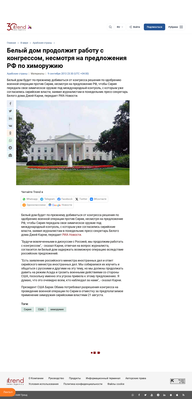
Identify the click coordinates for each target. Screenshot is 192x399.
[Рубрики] (175, 27)
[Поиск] (110, 27)
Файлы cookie (115, 384)
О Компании (36, 378)
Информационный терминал (103, 378)
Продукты (75, 378)
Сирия (27, 309)
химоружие (57, 309)
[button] (10, 103)
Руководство (56, 378)
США (41, 309)
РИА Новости (71, 234)
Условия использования (43, 384)
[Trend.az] (19, 27)
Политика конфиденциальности (82, 384)
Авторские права (135, 378)
